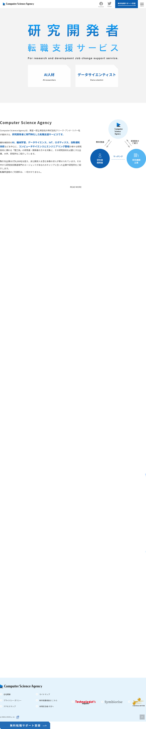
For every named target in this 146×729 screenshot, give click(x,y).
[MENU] (142, 4)
